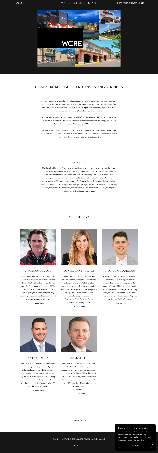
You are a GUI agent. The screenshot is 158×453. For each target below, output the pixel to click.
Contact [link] (79, 445)
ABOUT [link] (19, 3)
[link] (79, 3)
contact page (111, 130)
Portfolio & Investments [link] (130, 3)
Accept (135, 446)
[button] (38, 303)
